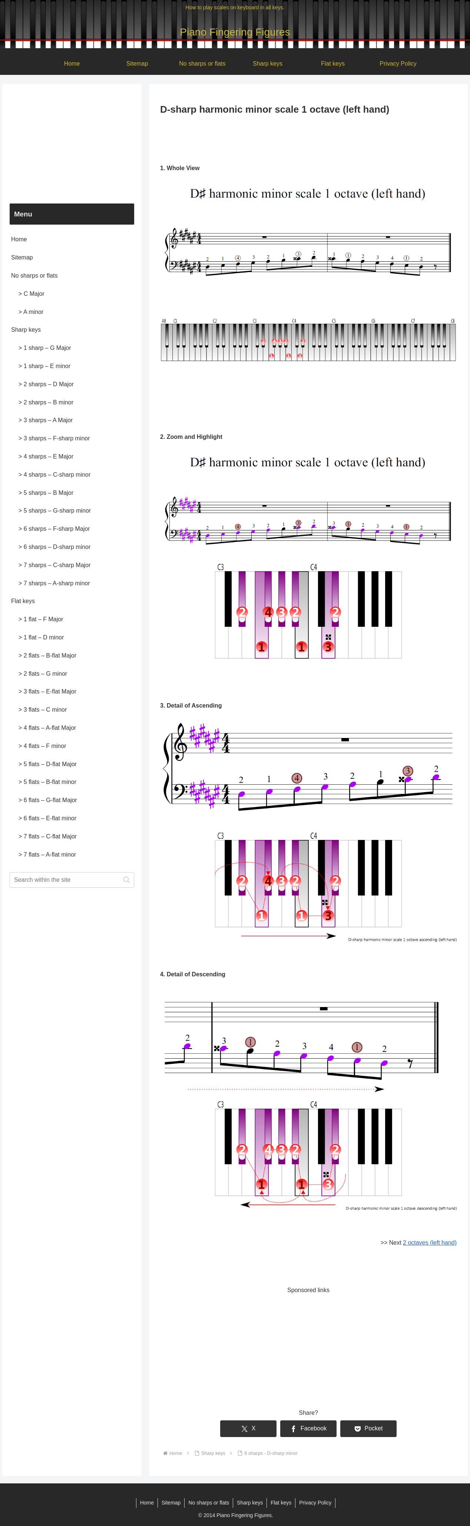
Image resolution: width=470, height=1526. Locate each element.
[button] (126, 879)
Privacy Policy (315, 1503)
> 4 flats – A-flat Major (47, 728)
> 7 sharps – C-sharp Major (54, 565)
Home (19, 239)
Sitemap (22, 257)
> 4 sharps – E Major (46, 456)
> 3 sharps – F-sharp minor (54, 438)
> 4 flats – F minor (42, 746)
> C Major (31, 294)
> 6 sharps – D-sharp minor (54, 547)
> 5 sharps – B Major (46, 493)
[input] (72, 880)
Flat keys (23, 601)
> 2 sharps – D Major (46, 384)
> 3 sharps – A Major (46, 420)
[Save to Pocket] (368, 1428)
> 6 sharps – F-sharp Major (54, 529)
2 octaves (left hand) (430, 1242)
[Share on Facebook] (308, 1428)
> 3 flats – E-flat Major (47, 691)
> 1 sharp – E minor (44, 366)
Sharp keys (26, 330)
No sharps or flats (34, 275)
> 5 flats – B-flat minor (47, 782)
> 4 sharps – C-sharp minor (54, 474)
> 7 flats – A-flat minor (47, 854)
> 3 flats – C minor (43, 709)
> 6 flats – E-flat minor (47, 818)
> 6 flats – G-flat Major (48, 800)
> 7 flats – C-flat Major (48, 836)
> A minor (31, 312)
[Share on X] (248, 1428)
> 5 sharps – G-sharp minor (55, 510)
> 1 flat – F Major (41, 619)
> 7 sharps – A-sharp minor (54, 583)
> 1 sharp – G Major (45, 348)
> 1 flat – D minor (41, 637)
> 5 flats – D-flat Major (48, 764)
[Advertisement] (308, 138)
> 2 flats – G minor (43, 674)
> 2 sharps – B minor (46, 402)
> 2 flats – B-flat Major (47, 655)
